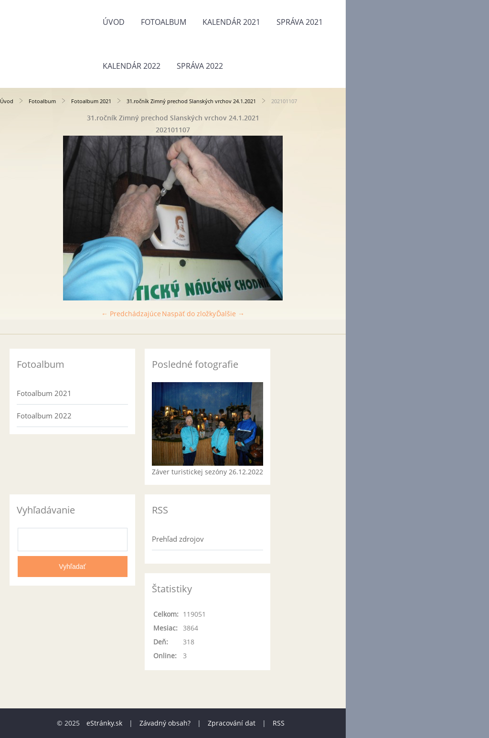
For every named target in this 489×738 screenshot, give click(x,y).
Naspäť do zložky (189, 313)
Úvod (114, 22)
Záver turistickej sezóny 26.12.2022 (207, 471)
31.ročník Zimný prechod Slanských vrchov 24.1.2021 (191, 101)
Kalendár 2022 (131, 66)
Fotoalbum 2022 (44, 415)
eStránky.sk (104, 722)
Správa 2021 (299, 22)
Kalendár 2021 (231, 22)
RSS (279, 722)
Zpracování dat (231, 722)
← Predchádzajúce (131, 313)
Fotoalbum (163, 22)
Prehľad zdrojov (178, 539)
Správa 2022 (200, 66)
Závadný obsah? (165, 722)
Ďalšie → (230, 313)
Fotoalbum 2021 (91, 101)
